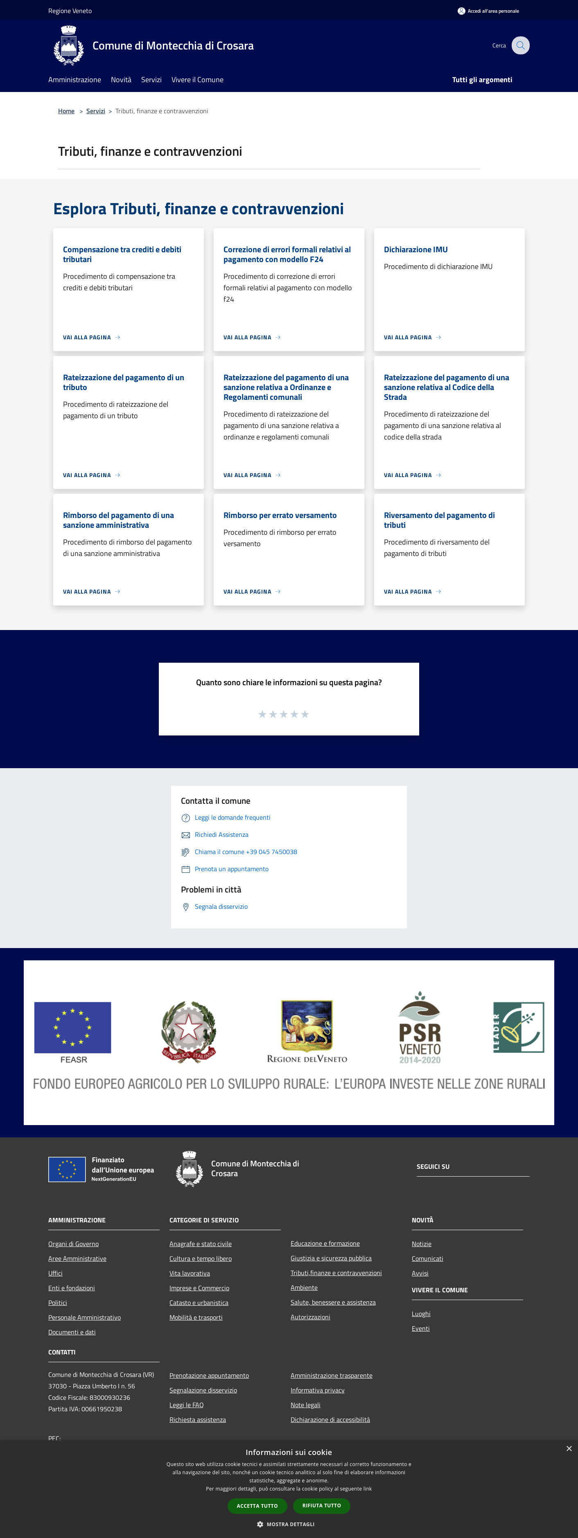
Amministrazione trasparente (332, 1375)
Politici (57, 1302)
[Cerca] (520, 45)
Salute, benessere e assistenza (333, 1302)
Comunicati (427, 1258)
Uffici (55, 1273)
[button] (289, 1524)
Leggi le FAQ (186, 1405)
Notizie (421, 1244)
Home (66, 111)
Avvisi (420, 1273)
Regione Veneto (70, 11)
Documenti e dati (72, 1332)
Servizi (95, 111)
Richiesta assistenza (197, 1419)
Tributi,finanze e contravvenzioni (336, 1273)
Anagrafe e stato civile (200, 1244)
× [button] (569, 1449)
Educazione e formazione (325, 1243)
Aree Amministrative (77, 1258)
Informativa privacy (318, 1390)
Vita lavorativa (189, 1273)
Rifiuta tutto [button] (322, 1505)
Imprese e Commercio (199, 1288)
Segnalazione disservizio (203, 1390)
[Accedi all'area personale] (488, 10)
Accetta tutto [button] (257, 1505)
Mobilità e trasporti (196, 1317)
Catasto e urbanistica (198, 1302)
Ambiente (304, 1287)
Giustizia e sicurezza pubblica (331, 1258)
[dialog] (289, 1489)
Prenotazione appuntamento (209, 1375)
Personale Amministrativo (84, 1317)
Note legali (306, 1405)
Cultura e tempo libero (200, 1258)
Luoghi (421, 1313)
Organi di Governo (73, 1244)
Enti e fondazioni (71, 1288)
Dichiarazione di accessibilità (330, 1419)
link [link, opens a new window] (368, 1488)
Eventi (421, 1328)
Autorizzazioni (310, 1317)
